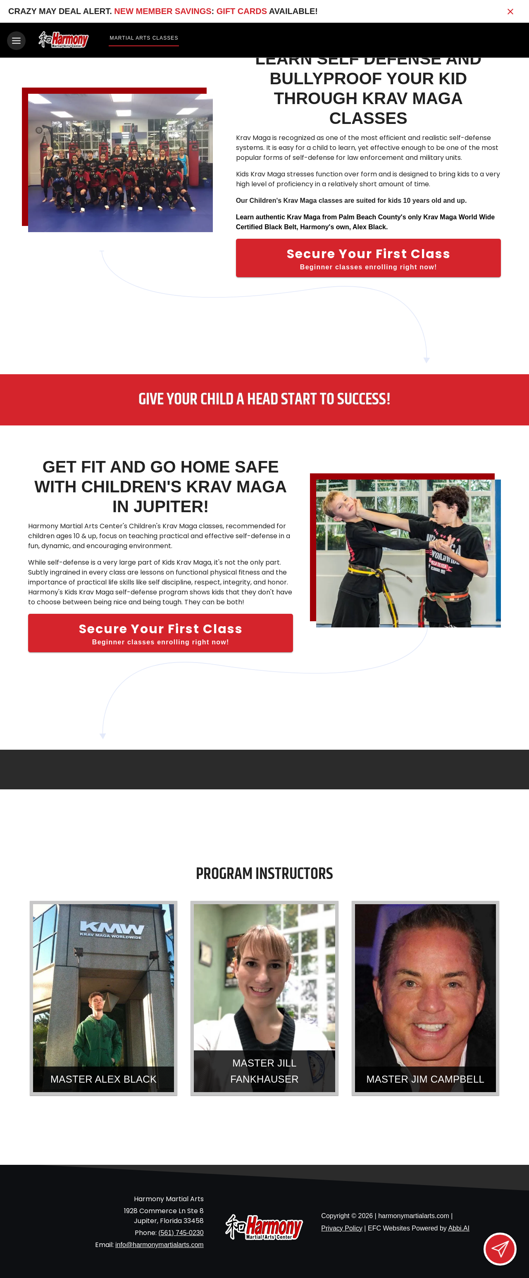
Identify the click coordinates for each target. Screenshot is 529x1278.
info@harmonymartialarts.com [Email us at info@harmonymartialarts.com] (159, 1243)
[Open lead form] (500, 1249)
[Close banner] (510, 11)
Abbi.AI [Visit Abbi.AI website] (458, 1226)
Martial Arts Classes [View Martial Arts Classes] (144, 38)
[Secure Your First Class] (368, 257)
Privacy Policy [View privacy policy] (341, 1226)
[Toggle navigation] (16, 40)
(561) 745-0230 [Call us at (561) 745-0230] (180, 1231)
